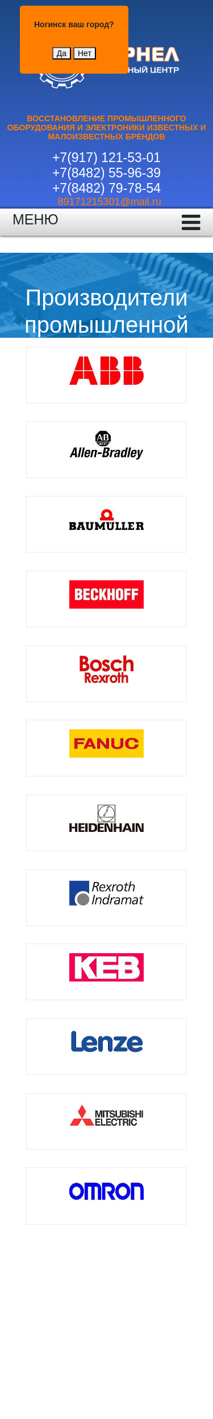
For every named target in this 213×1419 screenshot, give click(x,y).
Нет (84, 53)
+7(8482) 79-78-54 (106, 188)
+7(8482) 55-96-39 (106, 172)
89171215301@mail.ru (109, 201)
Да (61, 53)
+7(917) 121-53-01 (106, 157)
